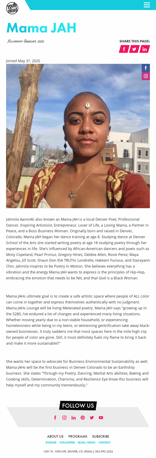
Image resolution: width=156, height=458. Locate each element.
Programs (77, 436)
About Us (55, 436)
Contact (104, 442)
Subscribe (100, 436)
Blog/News (86, 442)
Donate (51, 442)
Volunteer (67, 442)
